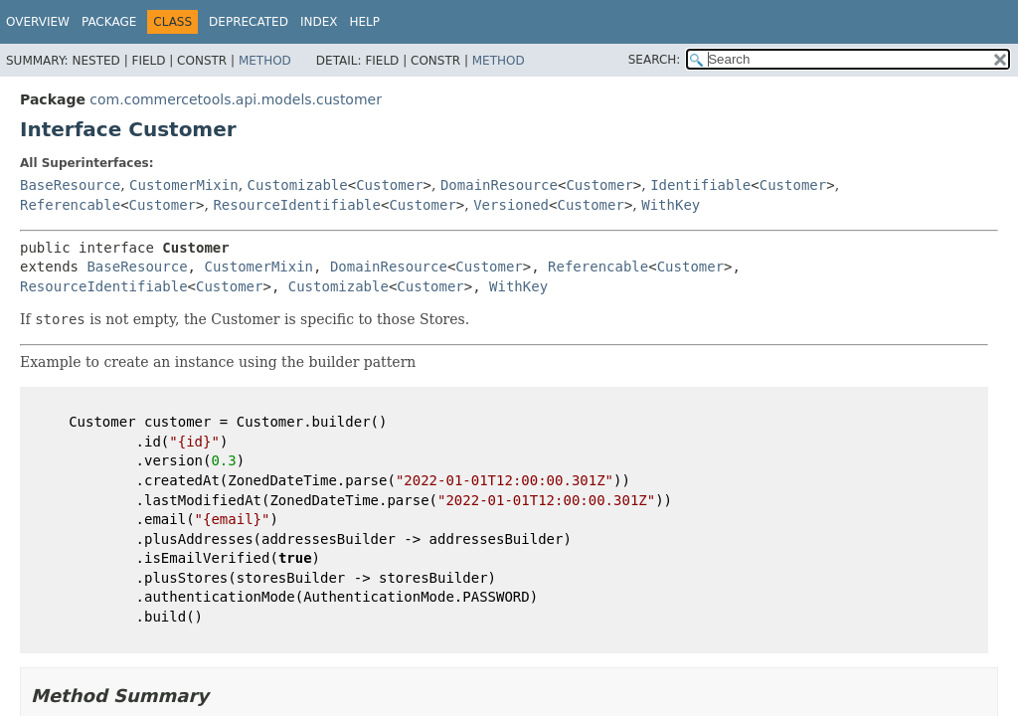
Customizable (298, 185)
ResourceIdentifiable (297, 205)
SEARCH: (654, 60)
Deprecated (248, 22)
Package (109, 22)
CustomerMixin (184, 185)
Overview (38, 22)
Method (265, 61)
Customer (389, 185)
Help (364, 22)
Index (319, 22)
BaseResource (70, 185)
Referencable (70, 205)
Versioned (511, 205)
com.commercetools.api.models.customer (235, 99)
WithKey (670, 205)
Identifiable (700, 185)
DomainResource (499, 185)
